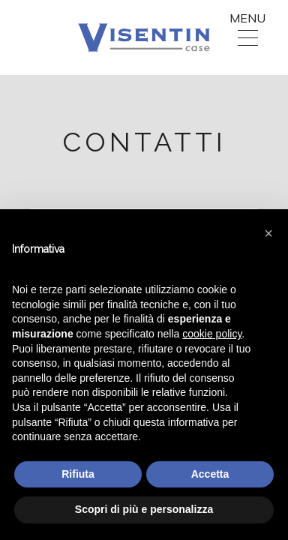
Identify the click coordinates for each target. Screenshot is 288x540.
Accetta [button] (210, 474)
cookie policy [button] (212, 334)
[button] (268, 233)
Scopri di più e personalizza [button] (144, 509)
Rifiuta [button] (78, 474)
